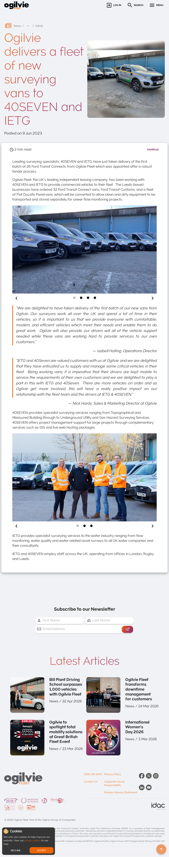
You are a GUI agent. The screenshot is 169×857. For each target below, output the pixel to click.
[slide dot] (74, 298)
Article (39, 25)
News (17, 25)
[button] (114, 5)
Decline (15, 850)
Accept (41, 850)
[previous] (16, 298)
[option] (84, 250)
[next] (152, 298)
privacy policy (32, 840)
